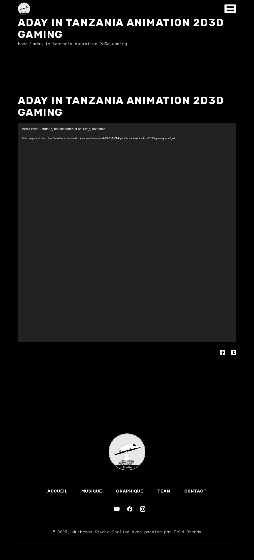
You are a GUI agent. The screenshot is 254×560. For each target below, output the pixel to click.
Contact (195, 491)
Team (163, 491)
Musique (91, 491)
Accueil (57, 491)
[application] (127, 232)
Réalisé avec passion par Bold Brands (156, 532)
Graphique (129, 491)
